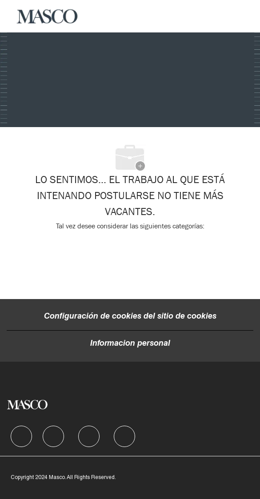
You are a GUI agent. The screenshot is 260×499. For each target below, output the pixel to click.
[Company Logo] (47, 16)
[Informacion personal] (130, 344)
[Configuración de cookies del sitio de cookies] (130, 316)
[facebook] (21, 436)
